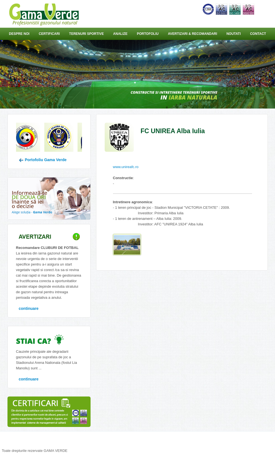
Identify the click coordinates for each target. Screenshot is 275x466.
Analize (120, 34)
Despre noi (19, 34)
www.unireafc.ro (125, 167)
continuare (29, 308)
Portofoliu (147, 34)
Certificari (49, 34)
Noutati (234, 34)
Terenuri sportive (86, 34)
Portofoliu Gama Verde (43, 160)
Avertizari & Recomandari (192, 34)
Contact (258, 34)
